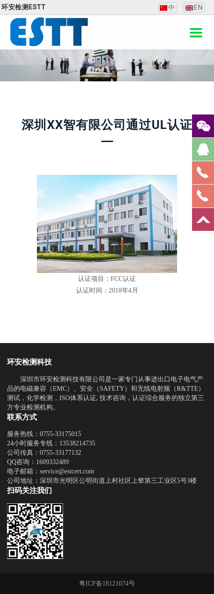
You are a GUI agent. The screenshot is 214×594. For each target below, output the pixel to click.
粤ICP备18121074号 (107, 583)
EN (194, 7)
